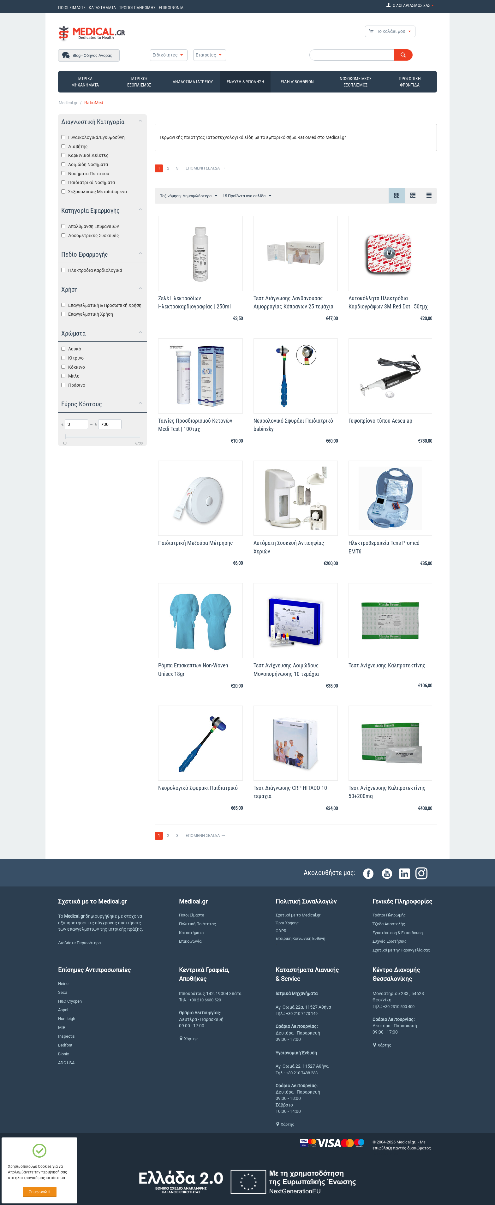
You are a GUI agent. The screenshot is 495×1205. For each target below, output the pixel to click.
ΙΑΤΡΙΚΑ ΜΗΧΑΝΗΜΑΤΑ (85, 81)
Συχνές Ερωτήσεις (390, 941)
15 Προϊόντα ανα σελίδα (247, 196)
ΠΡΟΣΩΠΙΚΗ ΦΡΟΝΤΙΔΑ (410, 81)
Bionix (63, 1054)
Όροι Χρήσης (287, 923)
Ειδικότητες (165, 54)
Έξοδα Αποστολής (389, 924)
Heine (63, 983)
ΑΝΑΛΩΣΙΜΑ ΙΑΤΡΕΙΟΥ (193, 81)
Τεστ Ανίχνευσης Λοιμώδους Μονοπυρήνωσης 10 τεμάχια (286, 669)
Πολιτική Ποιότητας (197, 924)
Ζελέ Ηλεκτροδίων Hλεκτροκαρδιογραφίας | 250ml (194, 302)
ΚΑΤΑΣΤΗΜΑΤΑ (102, 7)
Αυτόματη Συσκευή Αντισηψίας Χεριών (288, 547)
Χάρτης (188, 1038)
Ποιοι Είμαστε (191, 915)
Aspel (63, 1009)
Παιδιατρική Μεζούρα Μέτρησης (195, 543)
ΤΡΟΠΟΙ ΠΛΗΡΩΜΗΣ (137, 7)
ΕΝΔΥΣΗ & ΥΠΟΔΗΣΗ (245, 81)
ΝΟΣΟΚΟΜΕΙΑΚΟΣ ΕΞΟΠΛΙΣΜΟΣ (356, 81)
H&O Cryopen (70, 1001)
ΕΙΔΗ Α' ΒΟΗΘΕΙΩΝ (297, 81)
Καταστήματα (191, 932)
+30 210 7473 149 (302, 1013)
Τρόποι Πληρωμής (389, 915)
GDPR (281, 930)
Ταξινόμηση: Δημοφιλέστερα (188, 196)
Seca (62, 992)
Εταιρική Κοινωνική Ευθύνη (300, 938)
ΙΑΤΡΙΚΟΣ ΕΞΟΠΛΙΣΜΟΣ (139, 81)
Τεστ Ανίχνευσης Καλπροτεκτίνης (387, 665)
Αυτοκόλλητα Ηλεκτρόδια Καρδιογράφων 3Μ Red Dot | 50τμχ (388, 302)
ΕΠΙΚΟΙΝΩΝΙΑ (171, 7)
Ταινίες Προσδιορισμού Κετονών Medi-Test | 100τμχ (195, 424)
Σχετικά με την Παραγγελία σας (401, 950)
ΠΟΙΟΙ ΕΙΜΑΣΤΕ (72, 7)
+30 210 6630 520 (205, 1000)
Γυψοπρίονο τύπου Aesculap (380, 420)
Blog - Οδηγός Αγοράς (92, 55)
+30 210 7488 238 (302, 1073)
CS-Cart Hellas (385, 1154)
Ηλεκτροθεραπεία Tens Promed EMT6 (384, 547)
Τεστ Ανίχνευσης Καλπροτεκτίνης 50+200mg (387, 791)
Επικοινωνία (190, 941)
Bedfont (65, 1045)
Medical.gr (68, 102)
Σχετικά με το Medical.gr (298, 915)
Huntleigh (66, 1018)
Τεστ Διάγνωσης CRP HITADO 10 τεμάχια (290, 791)
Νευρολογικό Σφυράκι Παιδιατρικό (198, 787)
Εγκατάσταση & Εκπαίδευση (398, 932)
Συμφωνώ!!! (39, 1192)
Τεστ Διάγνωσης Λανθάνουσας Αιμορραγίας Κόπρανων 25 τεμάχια (293, 302)
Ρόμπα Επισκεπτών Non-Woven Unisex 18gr (193, 669)
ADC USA (66, 1062)
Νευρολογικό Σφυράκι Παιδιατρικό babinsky (293, 424)
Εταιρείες (206, 54)
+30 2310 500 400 (398, 1006)
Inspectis (66, 1036)
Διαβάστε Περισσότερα (79, 942)
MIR (61, 1027)
